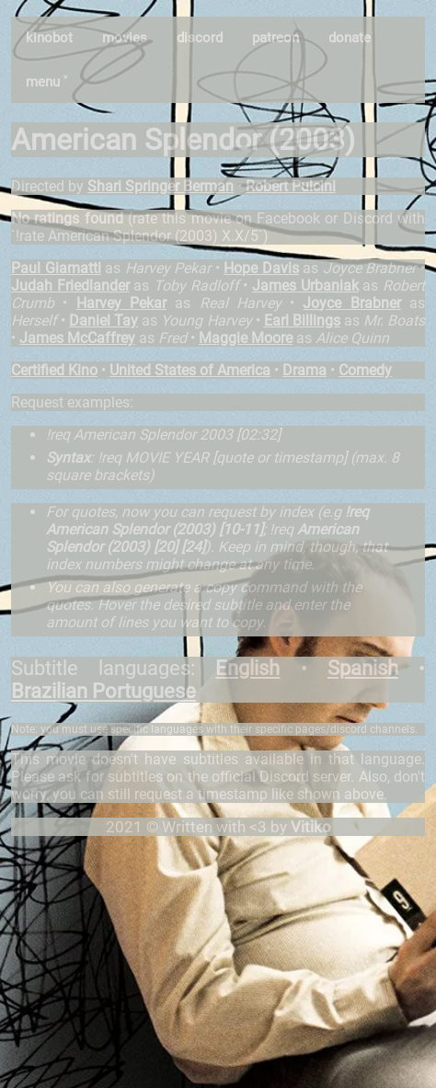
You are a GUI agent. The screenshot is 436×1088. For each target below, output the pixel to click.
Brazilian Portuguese (103, 691)
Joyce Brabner (351, 303)
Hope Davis (261, 268)
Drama (304, 370)
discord (200, 37)
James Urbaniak (305, 285)
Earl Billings (302, 320)
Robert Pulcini (291, 186)
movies (124, 37)
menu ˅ (46, 82)
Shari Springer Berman (160, 186)
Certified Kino (54, 370)
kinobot (49, 37)
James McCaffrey (77, 338)
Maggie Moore (246, 338)
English (247, 668)
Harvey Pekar (121, 303)
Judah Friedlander (70, 285)
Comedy (365, 370)
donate (349, 37)
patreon (275, 37)
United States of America (189, 370)
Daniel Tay (103, 320)
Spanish (362, 668)
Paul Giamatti (56, 268)
